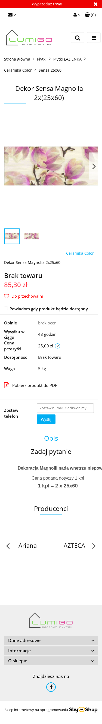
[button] (90, 15)
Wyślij (46, 419)
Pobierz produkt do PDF (30, 385)
